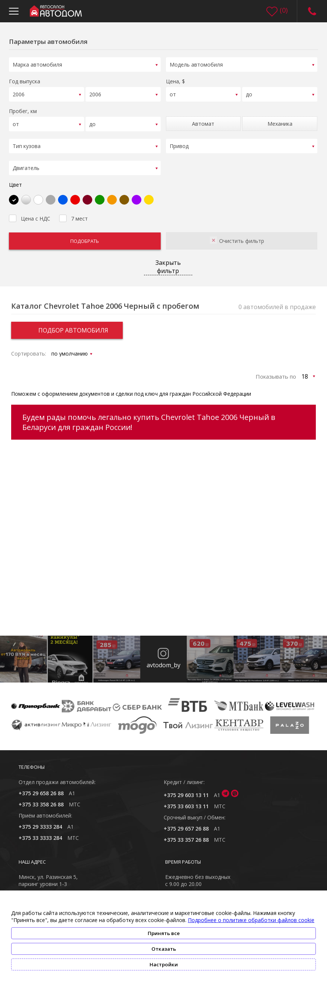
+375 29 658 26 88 (41, 788)
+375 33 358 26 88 (41, 799)
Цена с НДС (29, 212)
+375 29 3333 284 (40, 821)
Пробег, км (23, 108)
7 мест (73, 212)
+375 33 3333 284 (40, 833)
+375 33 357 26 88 (186, 834)
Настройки (164, 964)
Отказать (163, 948)
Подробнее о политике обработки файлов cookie (251, 920)
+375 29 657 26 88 (186, 823)
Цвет (15, 179)
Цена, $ (175, 80)
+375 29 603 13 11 (186, 790)
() (284, 10)
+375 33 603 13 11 (186, 801)
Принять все (164, 933)
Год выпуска (24, 80)
